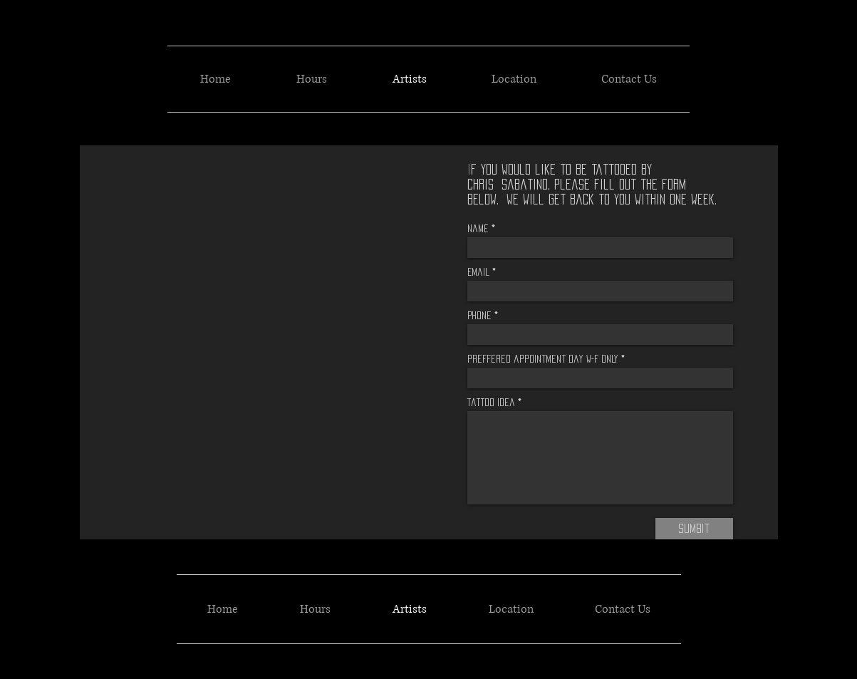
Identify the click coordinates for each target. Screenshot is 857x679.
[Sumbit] (694, 528)
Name (478, 228)
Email (478, 272)
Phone (479, 315)
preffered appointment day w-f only (542, 359)
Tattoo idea (491, 402)
